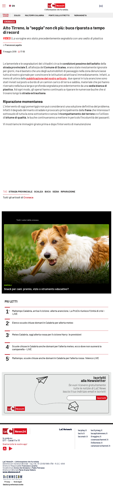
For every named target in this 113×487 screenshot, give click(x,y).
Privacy (7, 482)
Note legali (18, 482)
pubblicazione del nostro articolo (46, 78)
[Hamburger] (4, 6)
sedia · (56, 191)
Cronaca (28, 197)
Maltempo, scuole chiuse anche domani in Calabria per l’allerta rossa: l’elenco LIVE (55, 358)
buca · (48, 191)
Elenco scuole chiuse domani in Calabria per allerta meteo (42, 322)
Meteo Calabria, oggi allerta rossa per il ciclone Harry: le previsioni (46, 334)
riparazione (68, 191)
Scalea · (39, 191)
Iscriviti (101, 397)
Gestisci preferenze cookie (13, 484)
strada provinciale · (21, 191)
